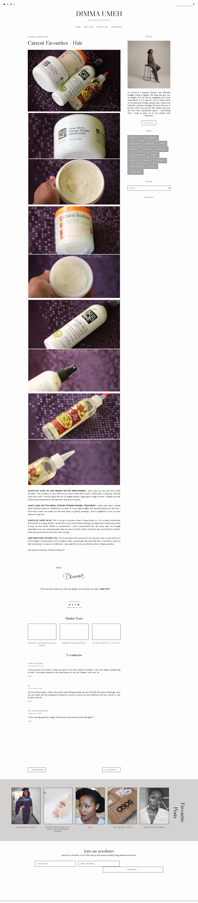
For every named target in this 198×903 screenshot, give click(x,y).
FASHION (150, 143)
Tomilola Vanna (35, 663)
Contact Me (102, 27)
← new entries (37, 770)
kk (29, 686)
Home (78, 27)
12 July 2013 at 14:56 (35, 688)
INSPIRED (146, 149)
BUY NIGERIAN (150, 138)
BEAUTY (74, 607)
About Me (88, 27)
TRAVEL (152, 166)
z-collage (135, 172)
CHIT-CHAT (135, 143)
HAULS (133, 149)
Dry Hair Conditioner (38, 711)
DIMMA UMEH (99, 13)
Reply (30, 676)
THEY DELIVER (136, 166)
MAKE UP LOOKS (137, 155)
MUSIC (153, 155)
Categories (116, 27)
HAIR (80, 607)
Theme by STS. (108, 899)
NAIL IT (133, 161)
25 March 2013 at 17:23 (36, 666)
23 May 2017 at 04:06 (34, 713)
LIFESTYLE (161, 149)
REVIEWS (160, 161)
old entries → (111, 770)
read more (149, 123)
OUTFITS (146, 161)
